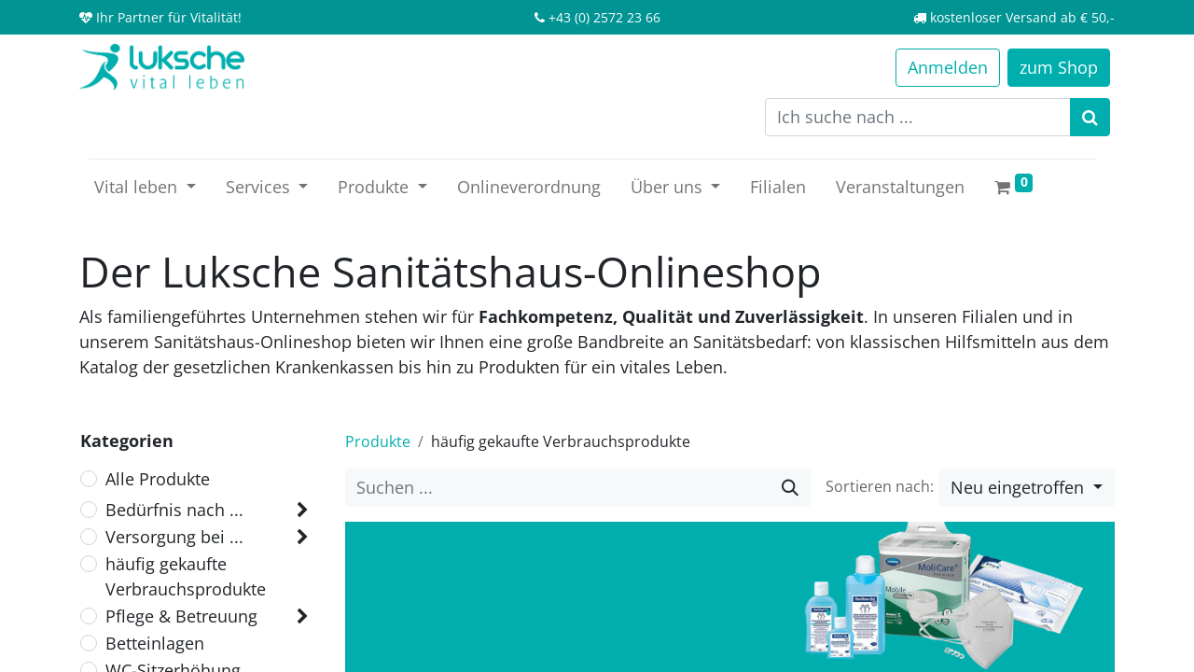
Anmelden (948, 67)
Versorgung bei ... (174, 536)
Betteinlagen (154, 643)
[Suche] (790, 488)
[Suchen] (1090, 117)
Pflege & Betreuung (181, 616)
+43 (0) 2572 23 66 (604, 17)
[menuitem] (529, 187)
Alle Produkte (157, 479)
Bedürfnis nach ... (174, 509)
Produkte (377, 441)
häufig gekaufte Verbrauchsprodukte (185, 576)
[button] (1026, 488)
